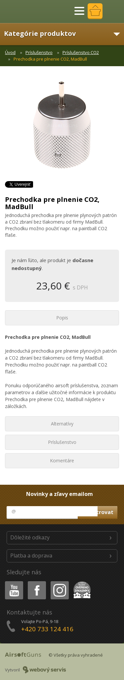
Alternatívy (62, 424)
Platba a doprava (31, 555)
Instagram (59, 582)
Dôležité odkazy (30, 537)
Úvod (10, 52)
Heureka (80, 582)
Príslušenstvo (39, 52)
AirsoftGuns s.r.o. (28, 11)
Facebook (36, 582)
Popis (62, 317)
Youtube (12, 582)
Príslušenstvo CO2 (80, 52)
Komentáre (62, 460)
